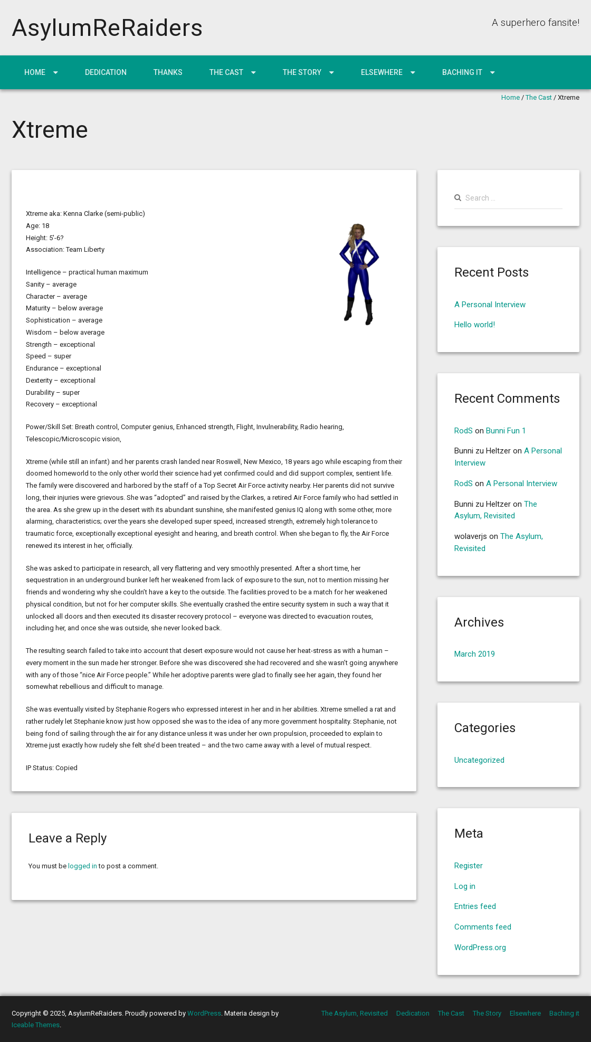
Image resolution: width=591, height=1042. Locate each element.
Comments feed (482, 927)
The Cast (226, 72)
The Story (302, 72)
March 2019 (474, 654)
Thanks (168, 72)
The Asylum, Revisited (354, 1013)
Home (34, 72)
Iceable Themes (36, 1025)
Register (468, 865)
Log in (464, 886)
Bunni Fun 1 (506, 430)
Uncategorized (479, 760)
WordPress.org (480, 947)
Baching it (462, 72)
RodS (463, 430)
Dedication (106, 72)
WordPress (204, 1013)
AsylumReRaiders (107, 28)
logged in (82, 866)
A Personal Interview (490, 304)
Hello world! (474, 324)
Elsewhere (382, 72)
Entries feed (475, 906)
